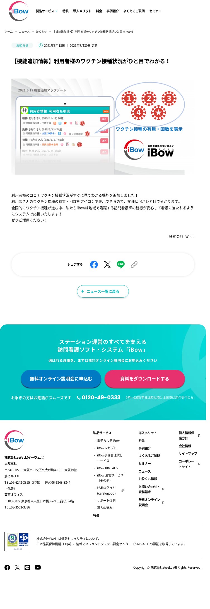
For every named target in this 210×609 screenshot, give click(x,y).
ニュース (24, 31)
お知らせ (41, 31)
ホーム (8, 31)
